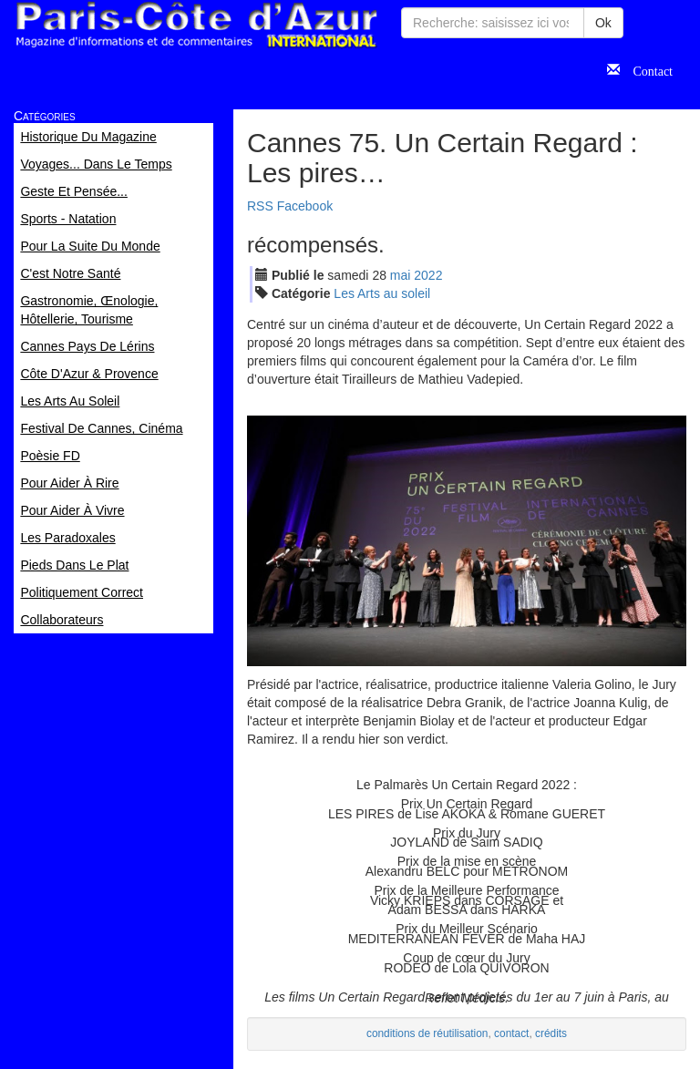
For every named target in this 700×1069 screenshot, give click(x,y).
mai (400, 275)
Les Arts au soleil (382, 293)
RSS (260, 206)
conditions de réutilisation (427, 1033)
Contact (646, 69)
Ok (603, 22)
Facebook (305, 206)
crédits (551, 1033)
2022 (428, 275)
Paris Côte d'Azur (196, 25)
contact (511, 1033)
